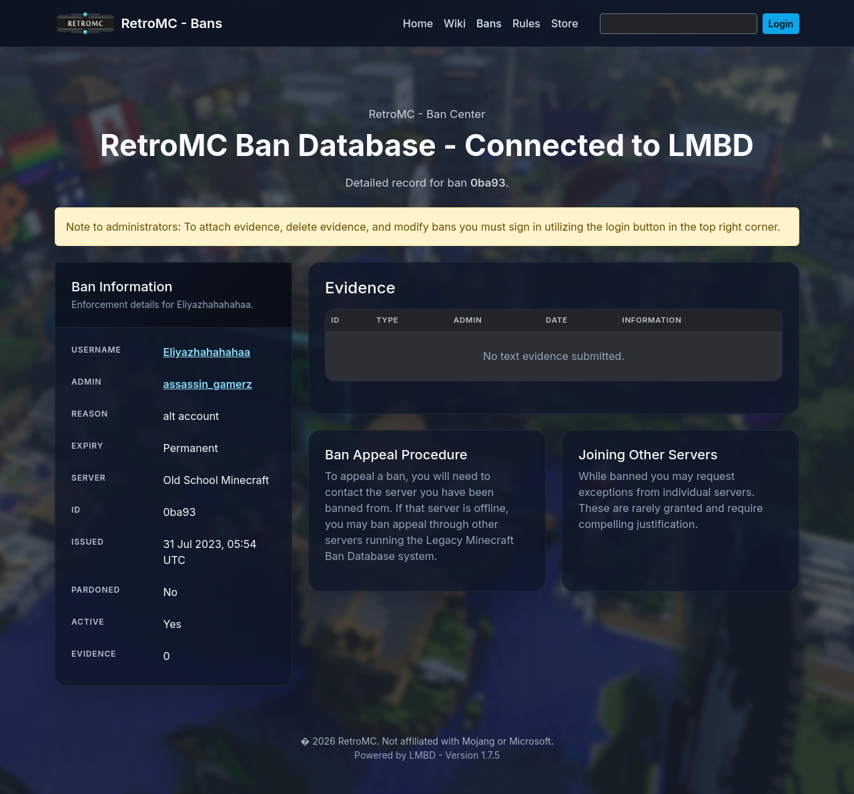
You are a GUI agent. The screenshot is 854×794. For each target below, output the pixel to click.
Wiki (455, 23)
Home (418, 23)
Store (564, 23)
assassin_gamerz (207, 384)
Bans (489, 23)
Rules (526, 23)
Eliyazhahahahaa (207, 352)
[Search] (678, 23)
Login (781, 23)
